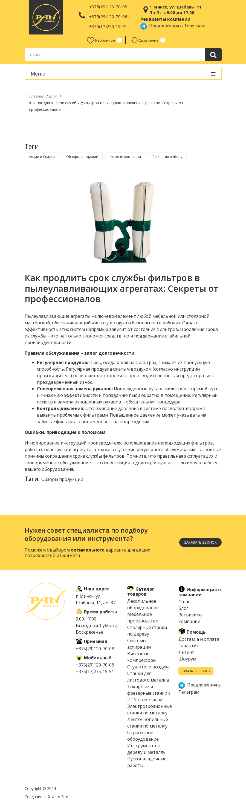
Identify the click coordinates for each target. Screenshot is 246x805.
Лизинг (186, 652)
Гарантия (188, 646)
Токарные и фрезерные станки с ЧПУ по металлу (148, 693)
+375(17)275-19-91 (108, 26)
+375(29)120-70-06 (108, 16)
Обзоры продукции (82, 156)
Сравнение (144, 40)
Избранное (101, 40)
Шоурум (187, 659)
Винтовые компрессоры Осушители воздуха (148, 660)
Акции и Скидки (42, 156)
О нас (184, 602)
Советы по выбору (167, 156)
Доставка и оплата (198, 639)
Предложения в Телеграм (172, 26)
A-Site (63, 796)
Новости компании (125, 156)
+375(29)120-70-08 (108, 6)
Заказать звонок (200, 542)
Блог (183, 608)
